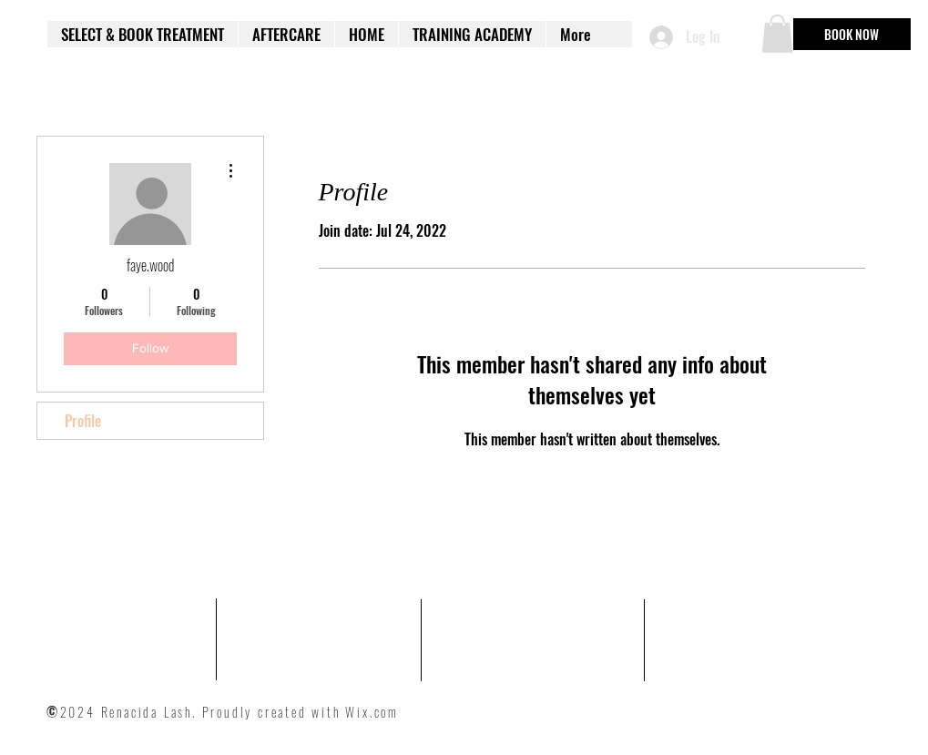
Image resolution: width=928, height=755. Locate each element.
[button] (777, 34)
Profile (83, 421)
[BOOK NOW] (852, 34)
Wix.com (372, 711)
